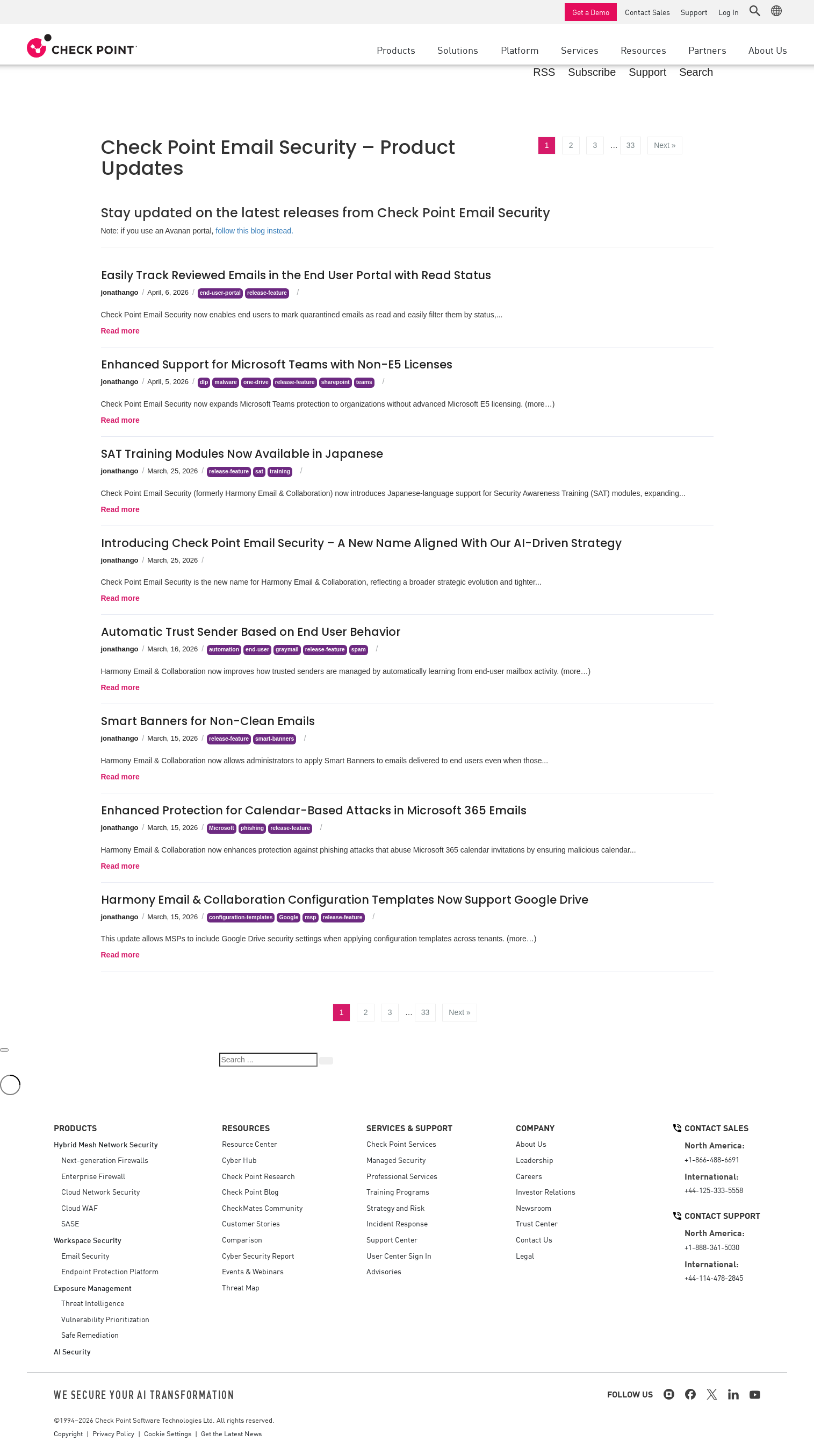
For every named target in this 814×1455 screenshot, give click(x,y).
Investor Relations (545, 1191)
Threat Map (241, 1287)
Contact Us (534, 1239)
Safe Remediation (90, 1334)
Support (694, 11)
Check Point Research (258, 1175)
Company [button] (535, 1127)
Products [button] (396, 49)
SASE (70, 1223)
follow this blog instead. (254, 230)
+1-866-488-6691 (712, 1159)
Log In (728, 11)
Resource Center (249, 1143)
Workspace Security (87, 1239)
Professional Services (401, 1175)
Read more (120, 331)
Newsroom (533, 1207)
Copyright (68, 1433)
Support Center (391, 1239)
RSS (544, 72)
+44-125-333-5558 (714, 1189)
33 (630, 145)
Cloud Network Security (100, 1191)
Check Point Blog (250, 1191)
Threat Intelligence (92, 1302)
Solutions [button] (457, 49)
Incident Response (397, 1223)
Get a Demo (590, 11)
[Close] (4, 1050)
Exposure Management (93, 1287)
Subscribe (592, 72)
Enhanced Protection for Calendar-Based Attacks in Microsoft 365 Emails (314, 810)
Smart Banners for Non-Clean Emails (208, 721)
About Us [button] (767, 49)
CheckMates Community (262, 1207)
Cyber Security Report (258, 1255)
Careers (529, 1175)
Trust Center (537, 1223)
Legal (525, 1255)
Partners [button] (707, 49)
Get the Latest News (231, 1433)
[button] (755, 10)
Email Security (85, 1255)
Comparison (242, 1239)
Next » (664, 145)
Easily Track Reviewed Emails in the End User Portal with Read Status (296, 275)
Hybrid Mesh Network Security (106, 1144)
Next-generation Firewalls (104, 1159)
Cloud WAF (79, 1207)
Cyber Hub (239, 1159)
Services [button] (580, 49)
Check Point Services (401, 1143)
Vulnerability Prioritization (105, 1319)
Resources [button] (643, 49)
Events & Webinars (253, 1271)
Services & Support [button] (409, 1127)
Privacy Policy (113, 1433)
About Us (531, 1143)
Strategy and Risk (395, 1207)
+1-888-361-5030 (712, 1246)
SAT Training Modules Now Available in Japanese (242, 454)
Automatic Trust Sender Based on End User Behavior (251, 632)
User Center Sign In (398, 1255)
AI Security (72, 1351)
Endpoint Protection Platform (110, 1271)
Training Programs (397, 1191)
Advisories (383, 1271)
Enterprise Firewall (93, 1175)
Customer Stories (251, 1223)
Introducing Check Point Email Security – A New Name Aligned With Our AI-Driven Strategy (361, 543)
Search (696, 72)
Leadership (534, 1159)
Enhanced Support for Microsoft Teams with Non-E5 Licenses (276, 364)
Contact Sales (647, 11)
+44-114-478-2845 (714, 1277)
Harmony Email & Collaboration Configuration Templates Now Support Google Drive (344, 899)
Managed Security (396, 1159)
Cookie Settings (167, 1433)
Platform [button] (520, 49)
